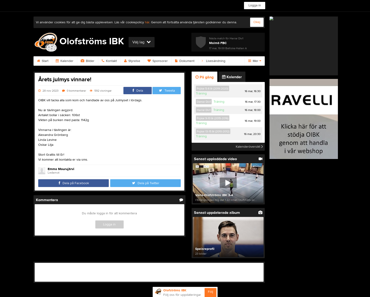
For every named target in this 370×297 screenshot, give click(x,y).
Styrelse (132, 61)
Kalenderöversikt (249, 147)
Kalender (64, 61)
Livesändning (213, 61)
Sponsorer (157, 61)
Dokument (184, 61)
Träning (201, 93)
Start (42, 61)
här (147, 22)
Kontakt (109, 61)
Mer (254, 61)
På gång (204, 77)
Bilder (87, 61)
